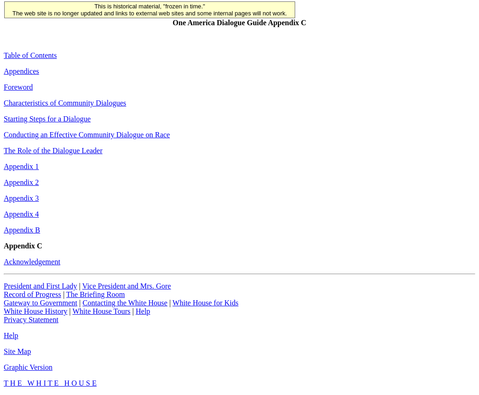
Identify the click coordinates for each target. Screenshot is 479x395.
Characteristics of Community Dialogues (65, 103)
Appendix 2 (21, 182)
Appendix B (22, 230)
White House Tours (102, 311)
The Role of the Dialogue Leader (53, 151)
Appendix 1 (21, 166)
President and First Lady (40, 286)
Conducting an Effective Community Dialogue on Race (87, 135)
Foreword (18, 87)
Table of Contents (30, 55)
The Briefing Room (95, 294)
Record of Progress (32, 294)
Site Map (17, 351)
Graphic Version (28, 367)
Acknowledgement (32, 262)
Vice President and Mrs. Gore (126, 286)
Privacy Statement (31, 320)
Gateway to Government (40, 303)
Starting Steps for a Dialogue (47, 119)
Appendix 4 (21, 214)
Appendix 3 (21, 198)
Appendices (21, 71)
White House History (35, 311)
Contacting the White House (124, 303)
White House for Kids (206, 303)
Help (143, 311)
